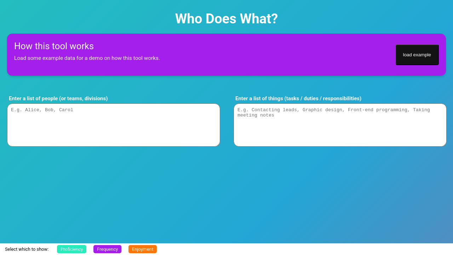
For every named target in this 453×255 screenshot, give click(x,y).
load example (417, 54)
